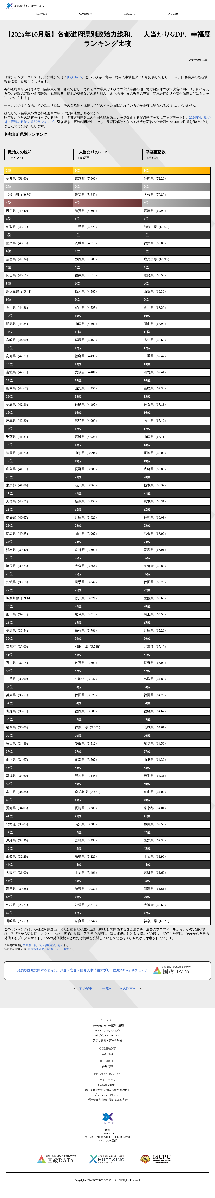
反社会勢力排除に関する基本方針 (107, 1099)
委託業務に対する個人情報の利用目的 (107, 1090)
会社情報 (107, 1054)
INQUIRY (173, 13)
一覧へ (107, 988)
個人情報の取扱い (107, 1085)
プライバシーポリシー (107, 1094)
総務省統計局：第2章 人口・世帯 (48, 949)
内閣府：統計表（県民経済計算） (43, 945)
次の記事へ (128, 988)
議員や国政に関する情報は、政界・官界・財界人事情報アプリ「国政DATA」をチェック (107, 970)
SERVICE (41, 13)
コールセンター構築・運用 (107, 1025)
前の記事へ (87, 988)
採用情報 (107, 1066)
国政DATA (74, 77)
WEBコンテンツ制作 (107, 1030)
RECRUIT (129, 13)
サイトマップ (108, 1080)
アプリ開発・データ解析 (107, 1040)
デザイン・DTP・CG (107, 1035)
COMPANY (85, 13)
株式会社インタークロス (29, 5)
